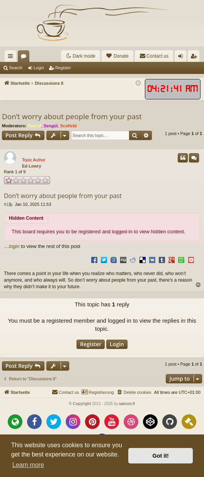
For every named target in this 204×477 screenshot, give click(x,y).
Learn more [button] (28, 465)
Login (39, 67)
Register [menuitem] (195, 57)
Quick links (12, 57)
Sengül (51, 125)
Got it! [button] (161, 456)
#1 (6, 204)
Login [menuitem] (182, 57)
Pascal (34, 125)
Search (15, 67)
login (14, 246)
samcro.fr (127, 404)
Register (63, 67)
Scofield (68, 125)
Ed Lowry (31, 166)
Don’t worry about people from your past (72, 116)
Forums (25, 57)
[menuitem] (117, 56)
